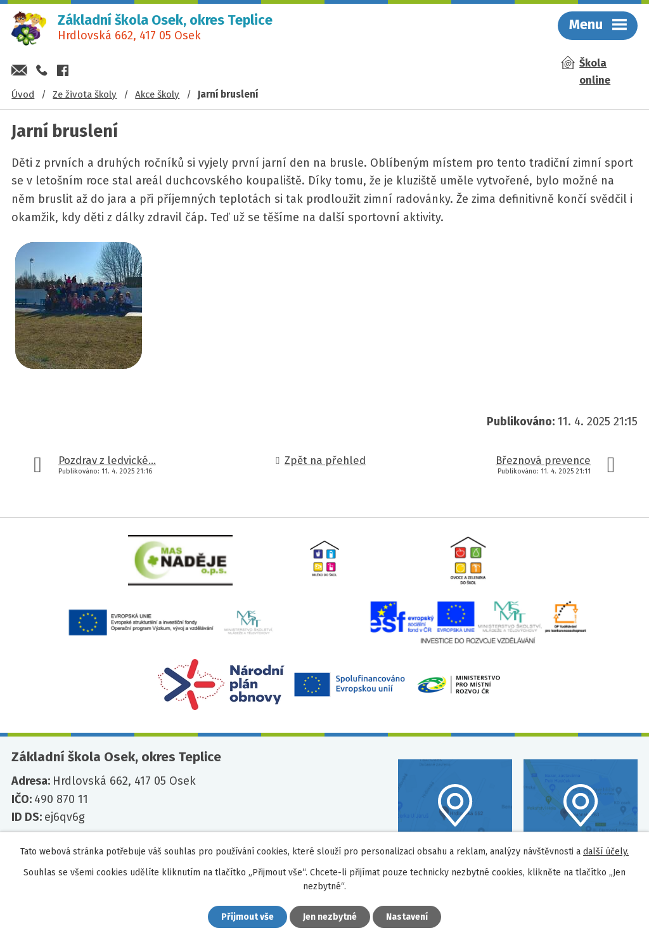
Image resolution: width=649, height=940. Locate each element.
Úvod (22, 94)
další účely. (606, 851)
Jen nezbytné (330, 916)
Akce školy (157, 94)
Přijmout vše (247, 916)
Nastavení (407, 916)
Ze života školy (85, 94)
